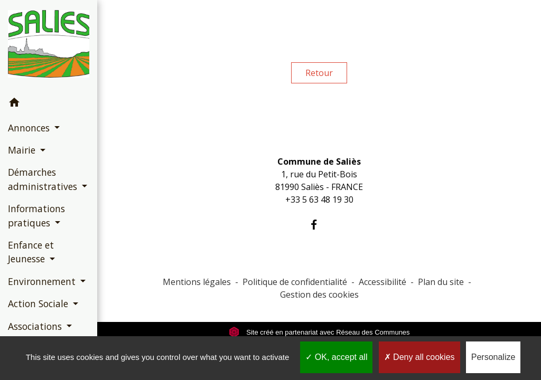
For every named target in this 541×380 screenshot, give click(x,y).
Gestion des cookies (319, 294)
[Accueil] (48, 45)
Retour (319, 73)
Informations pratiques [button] (36, 215)
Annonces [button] (30, 127)
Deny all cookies (419, 357)
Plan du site (441, 282)
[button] (48, 104)
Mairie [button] (23, 150)
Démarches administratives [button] (44, 179)
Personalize (493, 357)
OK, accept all (336, 357)
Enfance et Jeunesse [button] (31, 252)
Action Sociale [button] (39, 303)
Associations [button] (36, 326)
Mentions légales (197, 282)
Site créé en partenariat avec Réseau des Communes (319, 332)
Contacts (319, 141)
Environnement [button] (43, 281)
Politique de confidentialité (294, 282)
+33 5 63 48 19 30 (319, 199)
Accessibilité (382, 282)
